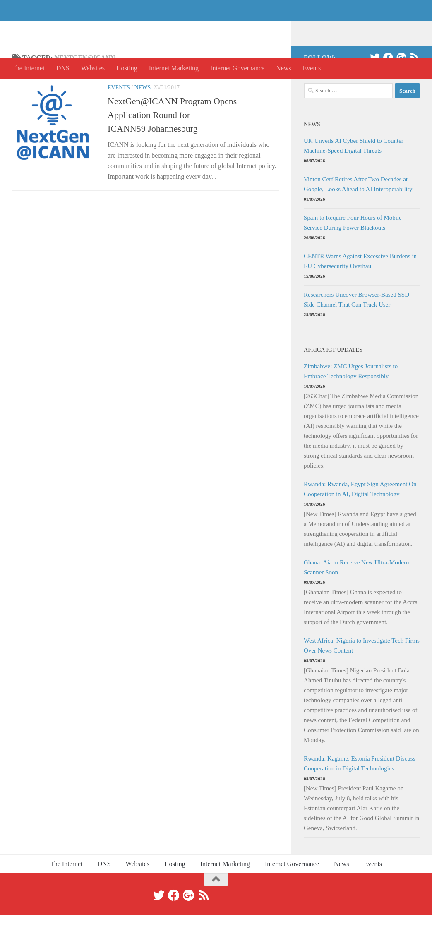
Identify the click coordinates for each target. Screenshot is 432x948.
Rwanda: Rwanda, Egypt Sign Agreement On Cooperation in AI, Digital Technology (360, 522)
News (283, 68)
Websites (93, 68)
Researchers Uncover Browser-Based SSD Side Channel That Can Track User (356, 332)
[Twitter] (375, 91)
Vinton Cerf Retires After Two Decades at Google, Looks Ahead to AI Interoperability (358, 217)
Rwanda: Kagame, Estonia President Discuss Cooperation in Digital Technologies (359, 796)
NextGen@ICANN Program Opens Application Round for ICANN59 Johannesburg (172, 148)
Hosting (126, 68)
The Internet (58, 28)
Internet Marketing (174, 68)
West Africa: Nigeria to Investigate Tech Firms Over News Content (362, 678)
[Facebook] (388, 91)
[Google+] (401, 91)
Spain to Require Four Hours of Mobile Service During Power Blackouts (353, 255)
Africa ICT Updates (333, 382)
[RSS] (415, 91)
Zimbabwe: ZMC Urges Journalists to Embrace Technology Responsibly (351, 404)
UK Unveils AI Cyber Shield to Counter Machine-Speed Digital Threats (353, 178)
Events (312, 68)
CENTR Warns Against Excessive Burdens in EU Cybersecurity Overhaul (360, 294)
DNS (63, 68)
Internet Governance (237, 68)
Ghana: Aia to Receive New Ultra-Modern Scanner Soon (356, 600)
